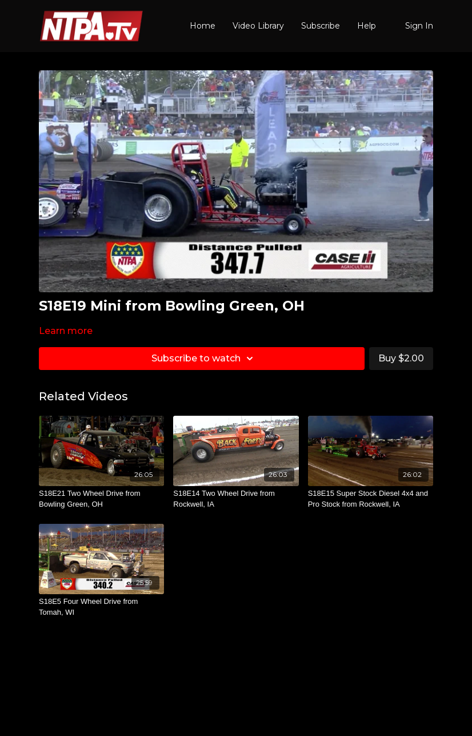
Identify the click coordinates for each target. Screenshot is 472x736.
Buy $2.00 (401, 358)
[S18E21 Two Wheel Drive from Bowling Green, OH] (101, 499)
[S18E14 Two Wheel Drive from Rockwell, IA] (235, 499)
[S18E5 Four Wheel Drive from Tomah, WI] (101, 607)
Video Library (258, 26)
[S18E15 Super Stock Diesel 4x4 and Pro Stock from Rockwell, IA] (370, 499)
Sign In (419, 26)
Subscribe (320, 26)
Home (202, 26)
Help (366, 26)
